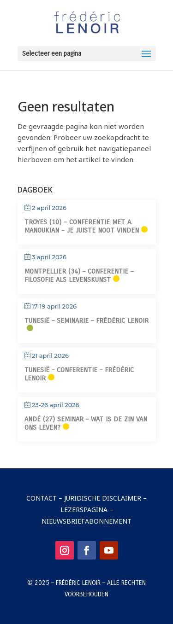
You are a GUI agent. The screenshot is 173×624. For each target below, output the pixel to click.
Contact (41, 498)
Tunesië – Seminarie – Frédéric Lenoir (86, 320)
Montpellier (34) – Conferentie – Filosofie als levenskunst (78, 275)
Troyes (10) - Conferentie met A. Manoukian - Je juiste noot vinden (81, 226)
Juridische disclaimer (102, 498)
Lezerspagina (83, 509)
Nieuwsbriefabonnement (86, 521)
